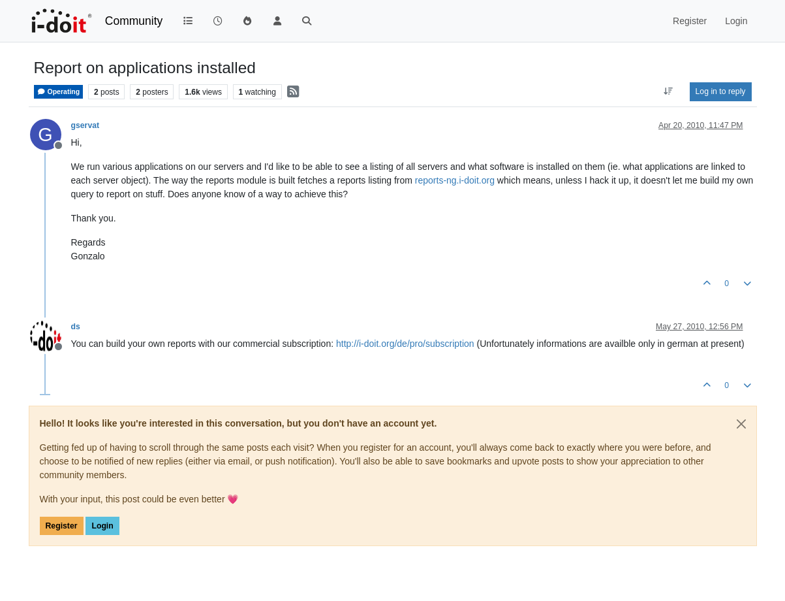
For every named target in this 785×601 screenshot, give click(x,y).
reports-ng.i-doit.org (455, 180)
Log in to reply (721, 91)
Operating (58, 92)
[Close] (741, 424)
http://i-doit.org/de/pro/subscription (405, 343)
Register (62, 525)
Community (134, 20)
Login (102, 525)
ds (75, 326)
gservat (85, 125)
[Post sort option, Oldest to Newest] (668, 91)
